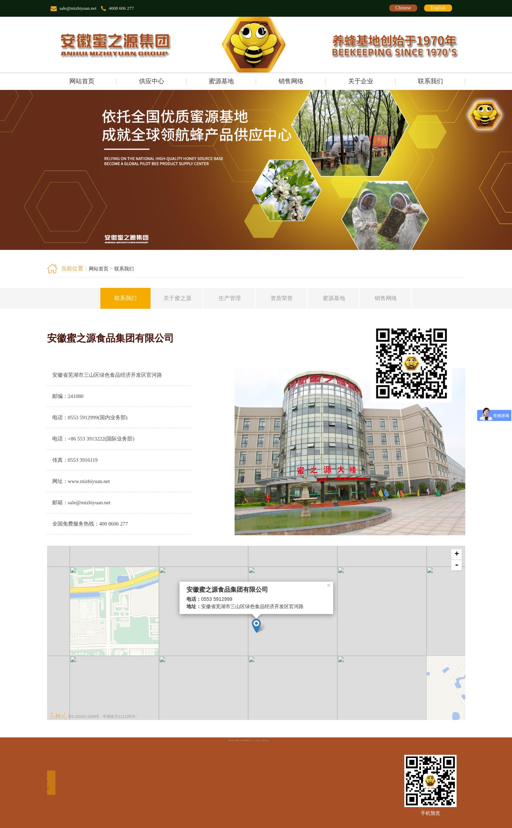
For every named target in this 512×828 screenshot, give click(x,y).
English (437, 7)
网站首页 (81, 81)
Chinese (403, 7)
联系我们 (430, 81)
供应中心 (151, 81)
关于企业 (360, 81)
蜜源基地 (221, 81)
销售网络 (291, 81)
